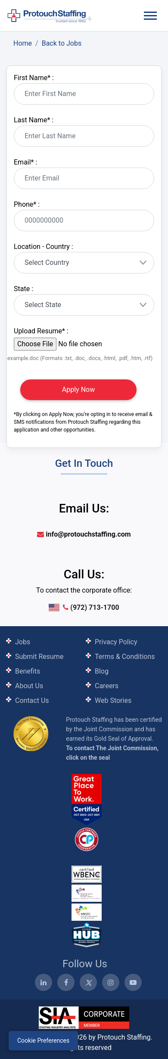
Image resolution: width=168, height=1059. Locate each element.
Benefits (27, 671)
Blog (102, 671)
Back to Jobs (62, 43)
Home (22, 43)
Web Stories (113, 700)
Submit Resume (39, 656)
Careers (106, 686)
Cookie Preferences (43, 1040)
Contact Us (32, 700)
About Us (29, 686)
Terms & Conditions (125, 656)
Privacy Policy (116, 642)
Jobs (22, 642)
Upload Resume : (41, 331)
